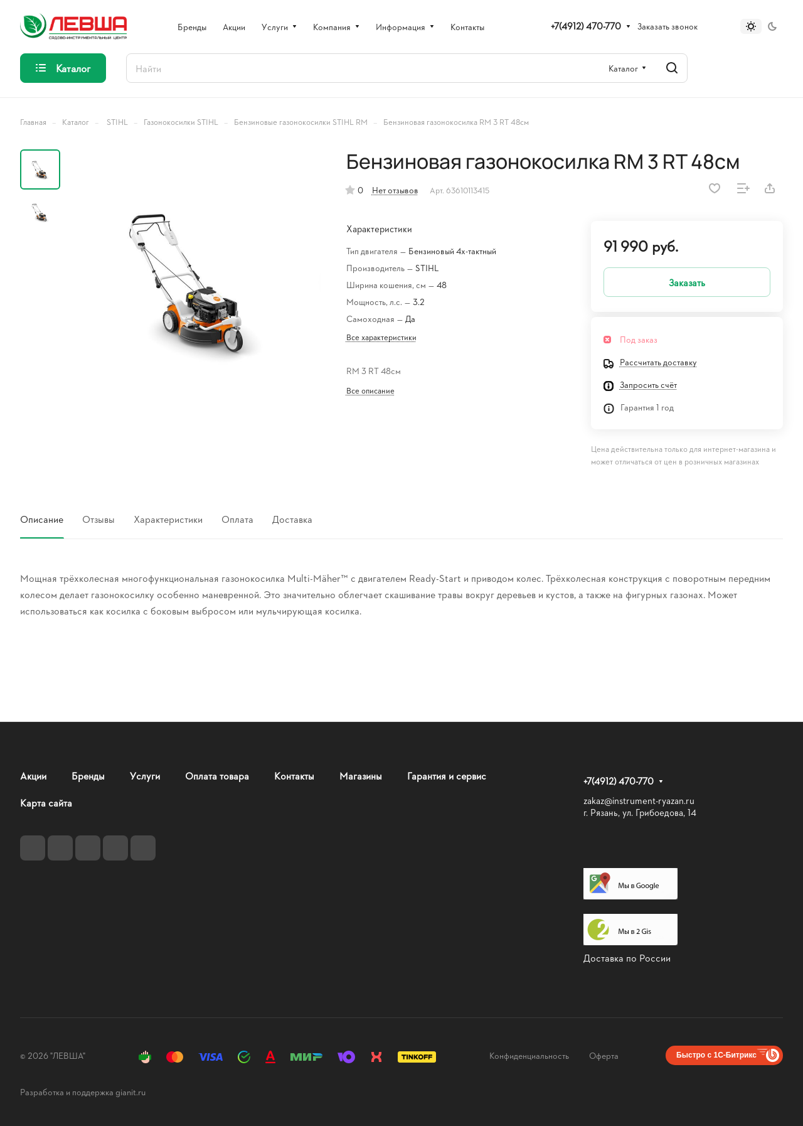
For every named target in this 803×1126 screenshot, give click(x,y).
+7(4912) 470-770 (586, 26)
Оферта (604, 1055)
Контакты (294, 775)
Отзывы (98, 519)
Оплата (237, 519)
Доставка (292, 519)
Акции (33, 775)
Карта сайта (46, 802)
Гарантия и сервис (446, 775)
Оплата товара (217, 775)
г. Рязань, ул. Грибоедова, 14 (639, 812)
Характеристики (168, 519)
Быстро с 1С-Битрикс (716, 1055)
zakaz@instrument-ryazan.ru (638, 800)
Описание (41, 519)
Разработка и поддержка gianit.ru (83, 1092)
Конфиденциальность (529, 1055)
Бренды (88, 775)
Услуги (145, 775)
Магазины (360, 775)
